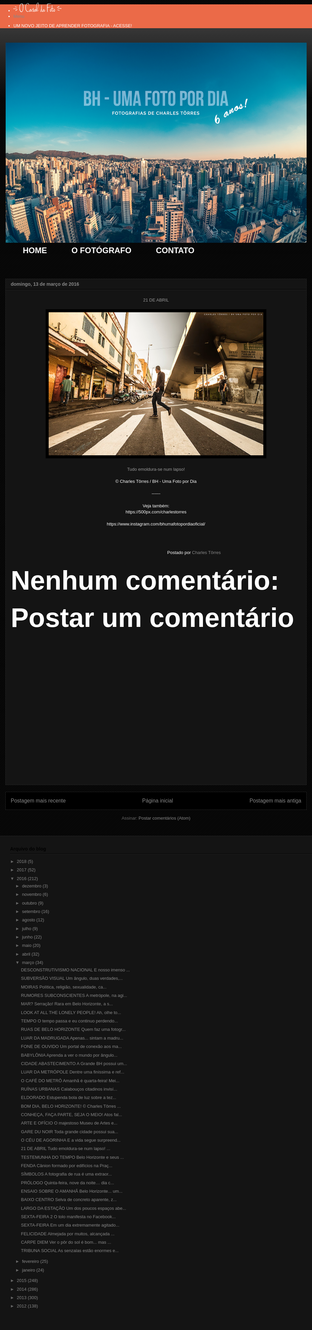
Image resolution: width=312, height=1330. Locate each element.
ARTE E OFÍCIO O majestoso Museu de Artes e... (69, 1123)
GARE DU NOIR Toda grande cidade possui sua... (69, 1131)
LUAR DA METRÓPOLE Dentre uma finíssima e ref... (72, 1071)
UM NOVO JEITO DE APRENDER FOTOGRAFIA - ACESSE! (72, 25)
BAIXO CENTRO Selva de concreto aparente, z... (68, 1199)
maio (27, 945)
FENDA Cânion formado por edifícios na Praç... (66, 1165)
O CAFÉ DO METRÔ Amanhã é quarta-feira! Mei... (70, 1080)
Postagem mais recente (38, 801)
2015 (22, 1280)
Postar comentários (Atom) (165, 818)
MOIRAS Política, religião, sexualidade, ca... (63, 987)
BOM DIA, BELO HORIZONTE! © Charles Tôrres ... (71, 1106)
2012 (22, 1306)
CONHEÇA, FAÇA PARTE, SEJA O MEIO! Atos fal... (71, 1114)
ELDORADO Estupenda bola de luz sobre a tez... (68, 1097)
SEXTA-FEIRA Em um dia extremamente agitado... (70, 1225)
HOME (35, 250)
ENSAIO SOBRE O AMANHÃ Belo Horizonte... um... (71, 1191)
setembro (32, 911)
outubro (30, 903)
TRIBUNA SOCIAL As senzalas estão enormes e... (69, 1250)
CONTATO (175, 250)
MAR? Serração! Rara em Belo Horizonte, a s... (67, 1003)
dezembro (32, 885)
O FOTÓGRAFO (101, 250)
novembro (32, 894)
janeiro (29, 1270)
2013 (22, 1297)
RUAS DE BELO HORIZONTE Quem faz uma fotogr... (73, 1029)
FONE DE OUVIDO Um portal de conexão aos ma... (71, 1046)
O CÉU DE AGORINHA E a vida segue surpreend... (70, 1140)
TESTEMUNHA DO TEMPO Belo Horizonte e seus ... (72, 1157)
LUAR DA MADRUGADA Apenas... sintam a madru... (72, 1038)
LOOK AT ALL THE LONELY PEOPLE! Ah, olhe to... (71, 1012)
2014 (22, 1289)
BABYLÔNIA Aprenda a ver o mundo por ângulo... (69, 1055)
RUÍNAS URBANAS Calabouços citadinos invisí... (69, 1089)
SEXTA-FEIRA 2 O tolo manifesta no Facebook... (68, 1216)
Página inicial (157, 801)
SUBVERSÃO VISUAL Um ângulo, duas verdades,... (72, 978)
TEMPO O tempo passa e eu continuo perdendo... (69, 1020)
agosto (29, 919)
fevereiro (31, 1261)
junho (28, 936)
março (29, 962)
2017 (22, 869)
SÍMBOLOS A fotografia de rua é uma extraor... (66, 1174)
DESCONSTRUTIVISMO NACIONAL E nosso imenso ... (75, 969)
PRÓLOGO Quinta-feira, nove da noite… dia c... (67, 1182)
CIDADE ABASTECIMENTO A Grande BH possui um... (74, 1063)
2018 (22, 861)
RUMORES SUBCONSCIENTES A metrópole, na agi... (74, 995)
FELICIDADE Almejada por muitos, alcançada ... (67, 1233)
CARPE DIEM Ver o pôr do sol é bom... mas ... (66, 1242)
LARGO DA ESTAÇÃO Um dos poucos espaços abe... (73, 1208)
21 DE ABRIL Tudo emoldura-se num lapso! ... (65, 1148)
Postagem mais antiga (275, 801)
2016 (22, 878)
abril (27, 954)
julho (27, 928)
